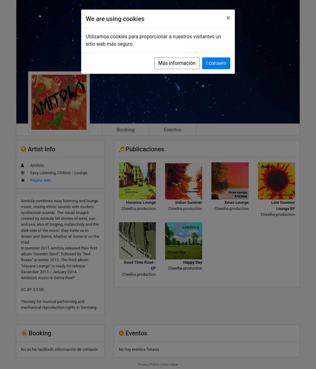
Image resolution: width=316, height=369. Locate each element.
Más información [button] (177, 63)
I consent (216, 63)
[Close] (228, 18)
